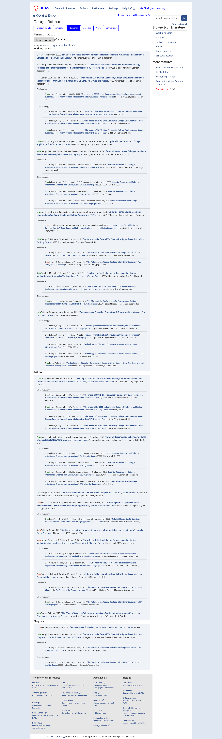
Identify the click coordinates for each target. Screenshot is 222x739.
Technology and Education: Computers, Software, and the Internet (110, 312)
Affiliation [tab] (60, 28)
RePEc (61, 736)
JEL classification (164, 55)
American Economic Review (91, 167)
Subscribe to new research (169, 67)
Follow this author (125, 15)
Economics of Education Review (92, 289)
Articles (63, 45)
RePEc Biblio (162, 72)
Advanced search (179, 24)
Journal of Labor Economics (105, 228)
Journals (160, 37)
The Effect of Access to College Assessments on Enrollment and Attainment (96, 613)
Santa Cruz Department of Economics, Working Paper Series (69, 328)
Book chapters (163, 51)
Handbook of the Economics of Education (114, 627)
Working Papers (86, 194)
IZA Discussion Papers (98, 124)
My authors (138, 15)
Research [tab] (73, 28)
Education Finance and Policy (101, 97)
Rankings (113, 8)
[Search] (184, 18)
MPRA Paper (64, 144)
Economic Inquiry (130, 493)
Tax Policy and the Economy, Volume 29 (72, 255)
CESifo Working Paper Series (101, 114)
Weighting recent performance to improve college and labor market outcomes (98, 530)
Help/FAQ (128, 8)
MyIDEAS (152, 8)
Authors (84, 8)
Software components (167, 42)
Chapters (72, 45)
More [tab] (98, 28)
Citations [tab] (87, 28)
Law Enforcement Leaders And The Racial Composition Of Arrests (91, 493)
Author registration (166, 76)
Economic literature (65, 8)
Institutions (98, 8)
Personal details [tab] (43, 28)
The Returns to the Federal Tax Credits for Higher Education (109, 239)
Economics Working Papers (89, 276)
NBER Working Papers (60, 58)
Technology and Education (82, 627)
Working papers (164, 33)
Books (159, 46)
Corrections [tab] (110, 28)
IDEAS (50, 736)
